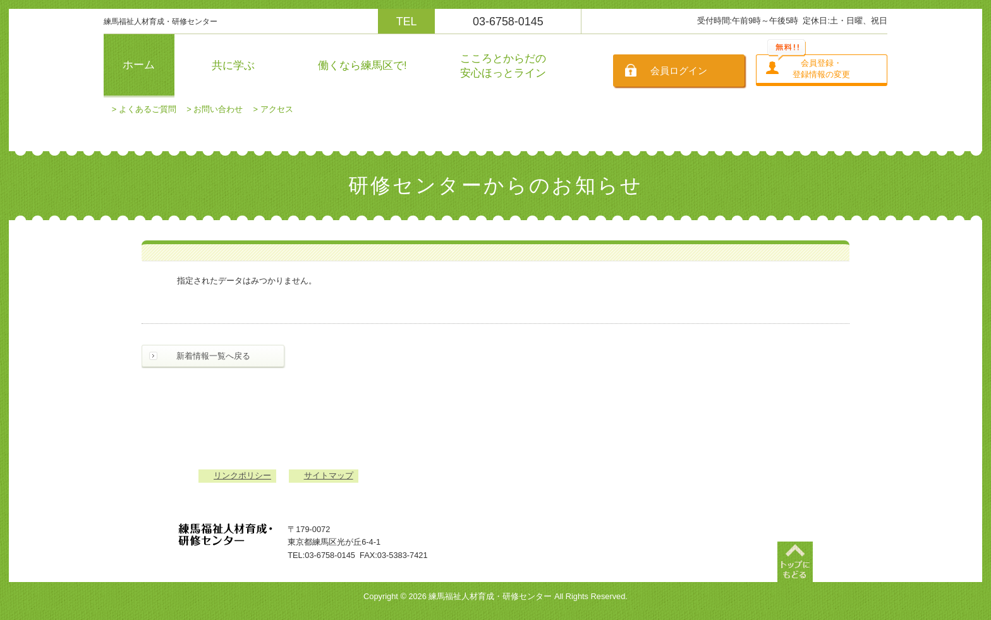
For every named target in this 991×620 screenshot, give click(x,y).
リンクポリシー (242, 475)
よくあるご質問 (147, 109)
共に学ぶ (233, 65)
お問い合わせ (218, 109)
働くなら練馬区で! (362, 65)
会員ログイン (678, 70)
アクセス (276, 109)
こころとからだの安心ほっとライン (503, 66)
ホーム (139, 65)
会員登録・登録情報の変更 (821, 68)
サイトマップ (328, 475)
